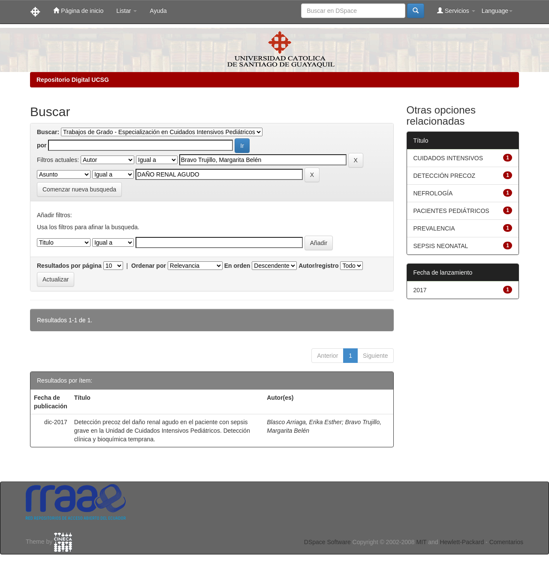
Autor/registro (318, 265)
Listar (126, 10)
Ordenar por (148, 265)
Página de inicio (78, 10)
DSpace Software (327, 542)
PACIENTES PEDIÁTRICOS (451, 210)
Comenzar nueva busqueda (79, 189)
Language (497, 10)
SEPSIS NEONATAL (440, 246)
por (42, 145)
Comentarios (506, 542)
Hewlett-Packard (462, 542)
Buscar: (48, 132)
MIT (421, 542)
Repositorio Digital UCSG (72, 79)
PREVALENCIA (434, 228)
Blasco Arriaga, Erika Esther (304, 422)
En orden (237, 265)
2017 (420, 290)
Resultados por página (69, 265)
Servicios (456, 10)
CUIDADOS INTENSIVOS (448, 158)
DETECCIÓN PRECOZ (444, 175)
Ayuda (158, 10)
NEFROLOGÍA (433, 193)
